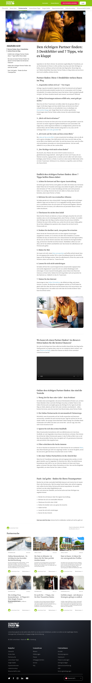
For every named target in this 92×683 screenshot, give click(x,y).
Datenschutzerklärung (64, 665)
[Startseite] (10, 3)
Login (82, 3)
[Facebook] (13, 678)
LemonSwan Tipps (13, 660)
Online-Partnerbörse (54, 282)
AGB (59, 668)
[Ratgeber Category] (13, 8)
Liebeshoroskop (13, 668)
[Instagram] (17, 678)
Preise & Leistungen (63, 660)
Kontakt (60, 651)
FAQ (34, 665)
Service (35, 663)
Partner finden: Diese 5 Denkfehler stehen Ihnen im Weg (18, 50)
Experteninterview (13, 665)
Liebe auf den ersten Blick (46, 137)
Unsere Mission (55, 3)
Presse (35, 657)
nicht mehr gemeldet (52, 130)
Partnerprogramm (63, 654)
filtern (81, 447)
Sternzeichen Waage (43, 110)
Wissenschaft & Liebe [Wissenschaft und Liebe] (14, 671)
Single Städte (12, 663)
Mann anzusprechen (58, 253)
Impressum (61, 657)
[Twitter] (9, 678)
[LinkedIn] (22, 678)
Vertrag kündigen (63, 663)
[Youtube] (27, 678)
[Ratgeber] (5, 8)
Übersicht (11, 651)
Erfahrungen (36, 654)
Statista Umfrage (45, 350)
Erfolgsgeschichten (38, 660)
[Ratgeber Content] (19, 555)
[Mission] (55, 3)
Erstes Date (11, 654)
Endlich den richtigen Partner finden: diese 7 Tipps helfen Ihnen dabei (18, 55)
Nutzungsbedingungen (64, 671)
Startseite (45, 3)
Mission (35, 651)
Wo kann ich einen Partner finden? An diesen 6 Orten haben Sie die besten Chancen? (18, 60)
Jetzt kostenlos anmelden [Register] (70, 3)
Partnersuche (12, 657)
